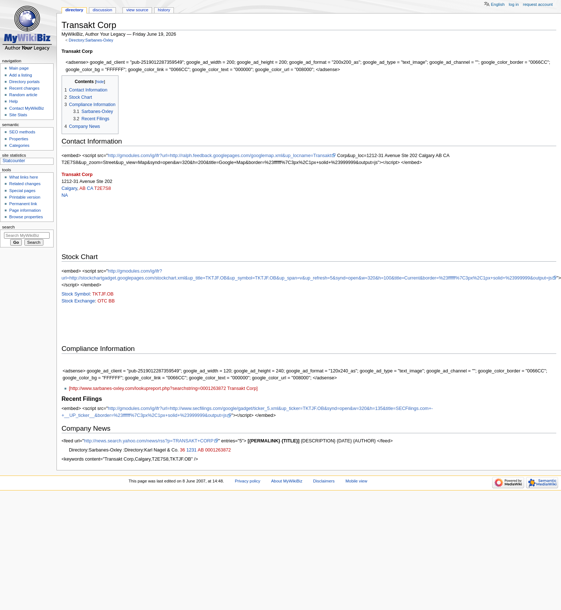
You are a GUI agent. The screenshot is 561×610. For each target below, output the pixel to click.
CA (90, 188)
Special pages (22, 190)
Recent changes (24, 88)
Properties (18, 139)
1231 (191, 450)
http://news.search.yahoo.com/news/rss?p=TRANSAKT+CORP (148, 440)
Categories (19, 145)
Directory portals (24, 81)
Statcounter (14, 160)
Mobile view (356, 481)
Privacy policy (247, 481)
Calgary (69, 188)
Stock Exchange (78, 301)
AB (82, 188)
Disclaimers (324, 481)
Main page (19, 68)
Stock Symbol (76, 294)
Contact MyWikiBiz (26, 108)
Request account (538, 4)
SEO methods (22, 132)
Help (13, 101)
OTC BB (105, 301)
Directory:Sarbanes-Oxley (91, 40)
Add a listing (20, 75)
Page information (25, 210)
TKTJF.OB (103, 294)
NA (65, 195)
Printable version (24, 197)
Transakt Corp (77, 174)
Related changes (24, 183)
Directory (74, 10)
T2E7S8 (102, 188)
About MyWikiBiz (287, 481)
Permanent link (23, 204)
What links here (23, 177)
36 (182, 450)
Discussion (102, 10)
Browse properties (26, 217)
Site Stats (18, 115)
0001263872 (218, 450)
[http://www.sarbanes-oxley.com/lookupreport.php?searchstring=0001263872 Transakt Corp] (163, 388)
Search (8, 227)
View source (137, 10)
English (498, 4)
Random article (23, 95)
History (164, 10)
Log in (514, 4)
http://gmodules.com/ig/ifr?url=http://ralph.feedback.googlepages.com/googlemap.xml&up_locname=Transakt (219, 155)
